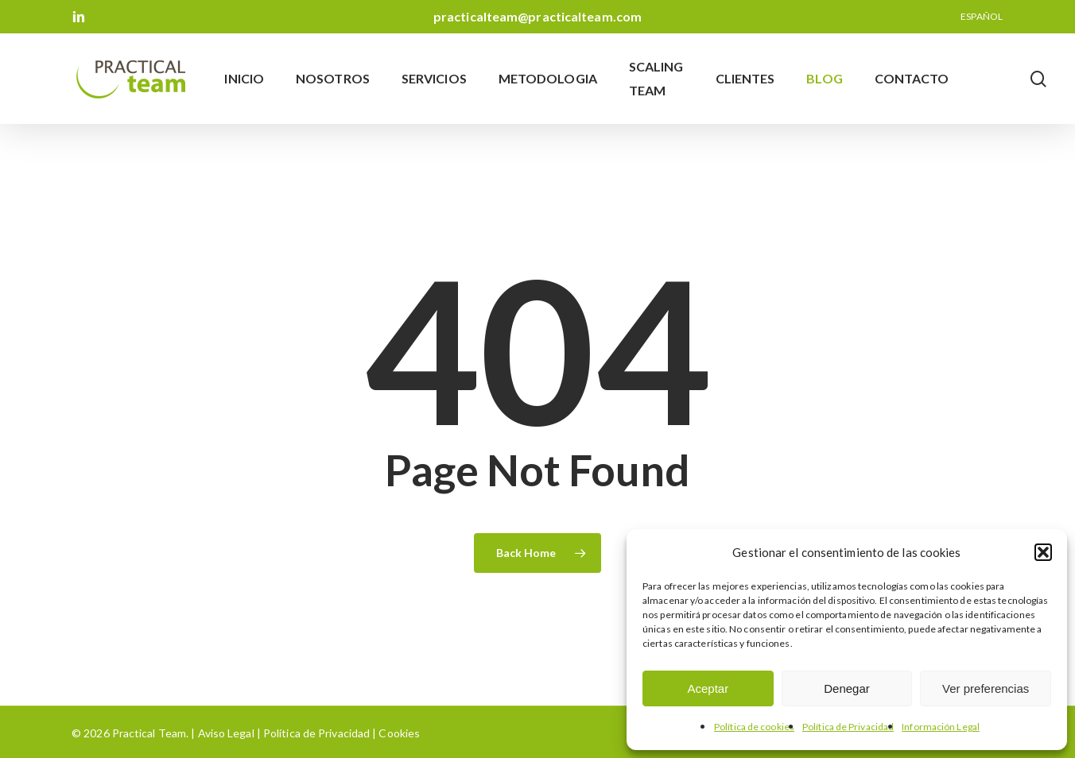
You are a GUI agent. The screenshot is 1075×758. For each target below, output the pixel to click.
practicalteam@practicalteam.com (537, 16)
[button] (1043, 552)
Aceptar (707, 688)
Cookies (398, 733)
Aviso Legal (226, 733)
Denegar (847, 688)
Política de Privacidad (848, 727)
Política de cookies (754, 727)
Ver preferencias (985, 688)
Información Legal (941, 727)
